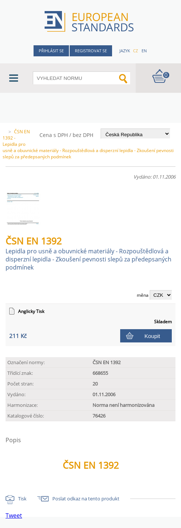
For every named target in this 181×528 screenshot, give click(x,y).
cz (135, 50)
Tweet (14, 515)
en (144, 50)
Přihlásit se (51, 50)
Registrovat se (91, 50)
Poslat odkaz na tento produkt (85, 498)
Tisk (22, 498)
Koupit (152, 336)
